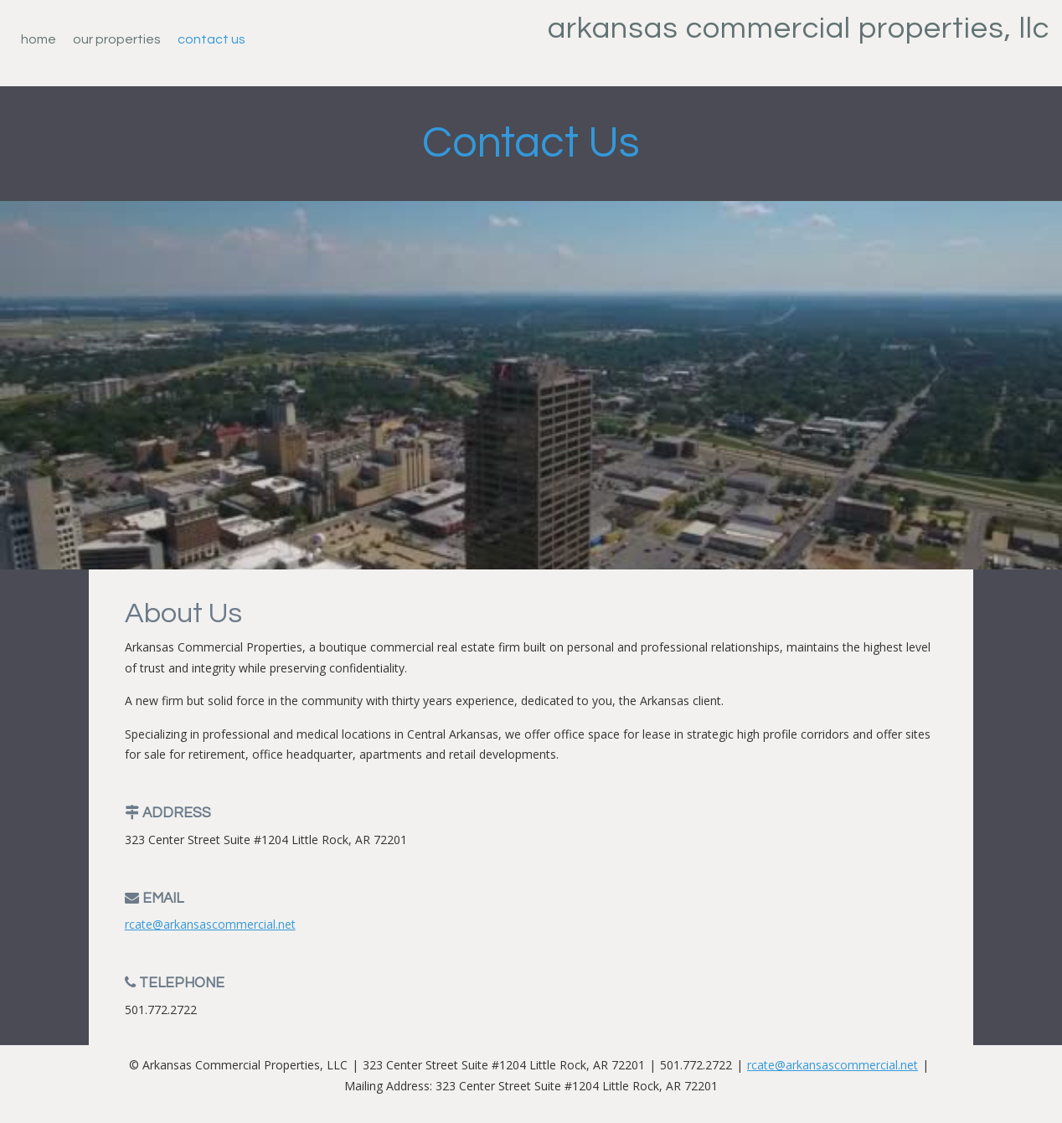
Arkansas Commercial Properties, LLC (798, 28)
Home (38, 39)
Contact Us (211, 39)
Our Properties (117, 39)
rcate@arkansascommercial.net (210, 924)
